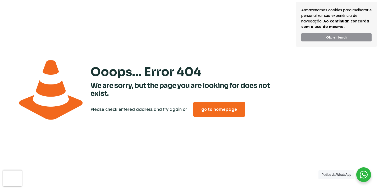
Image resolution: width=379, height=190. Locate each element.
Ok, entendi (336, 37)
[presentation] (12, 178)
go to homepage (219, 109)
